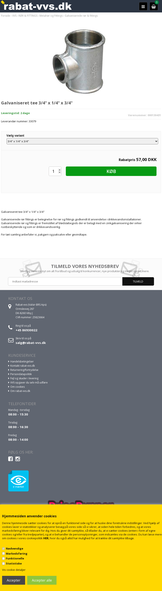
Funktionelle (15, 558)
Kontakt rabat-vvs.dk (22, 365)
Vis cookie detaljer (14, 570)
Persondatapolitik (21, 374)
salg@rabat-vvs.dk (31, 343)
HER (46, 538)
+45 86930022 (26, 330)
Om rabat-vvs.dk (20, 391)
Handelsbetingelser (22, 361)
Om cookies (17, 387)
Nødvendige (14, 548)
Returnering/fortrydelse (24, 370)
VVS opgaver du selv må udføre (29, 382)
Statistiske (14, 563)
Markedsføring (16, 553)
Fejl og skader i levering (24, 378)
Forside (5, 15)
